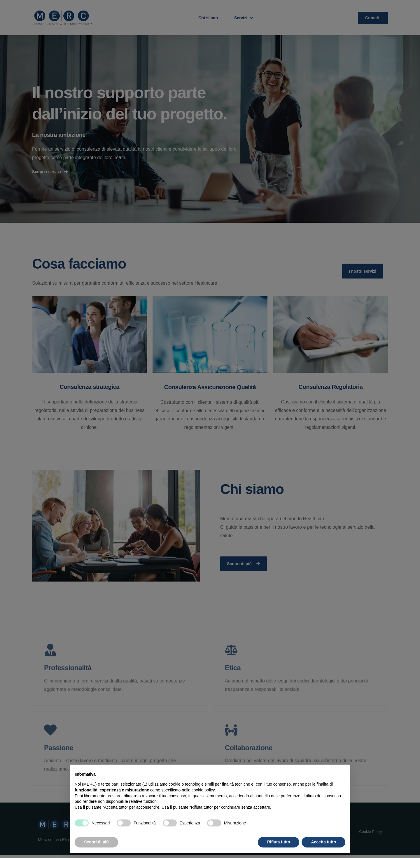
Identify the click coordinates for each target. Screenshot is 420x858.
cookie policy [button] (203, 790)
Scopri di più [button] (96, 842)
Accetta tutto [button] (323, 842)
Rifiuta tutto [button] (278, 842)
